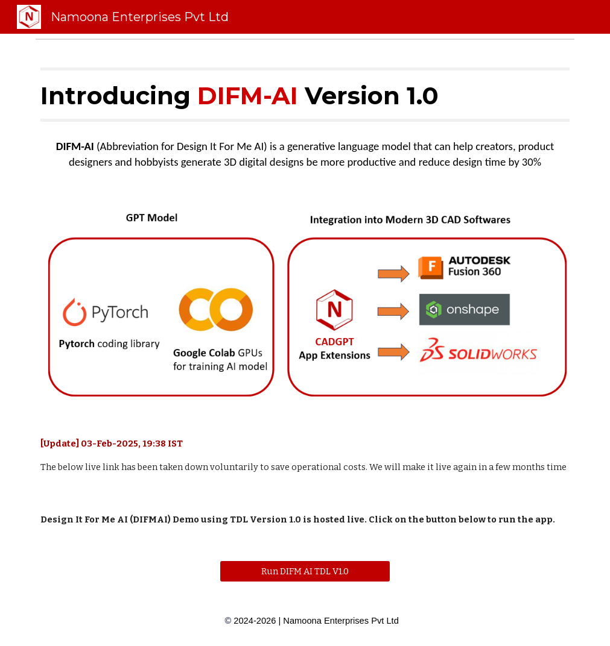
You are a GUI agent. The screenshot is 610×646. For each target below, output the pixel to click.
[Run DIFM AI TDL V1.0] (304, 571)
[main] (305, 94)
